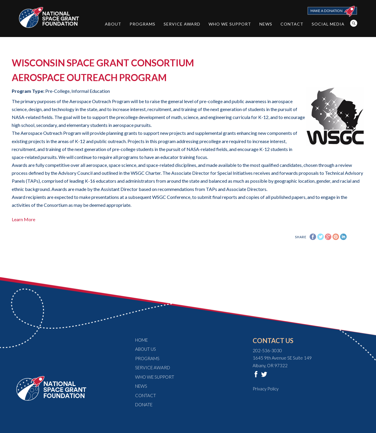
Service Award (182, 23)
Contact (292, 23)
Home (141, 340)
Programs (142, 23)
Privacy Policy (265, 388)
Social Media (328, 23)
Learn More (23, 219)
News (265, 23)
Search (353, 23)
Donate (143, 404)
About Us (145, 349)
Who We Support (230, 23)
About (113, 23)
